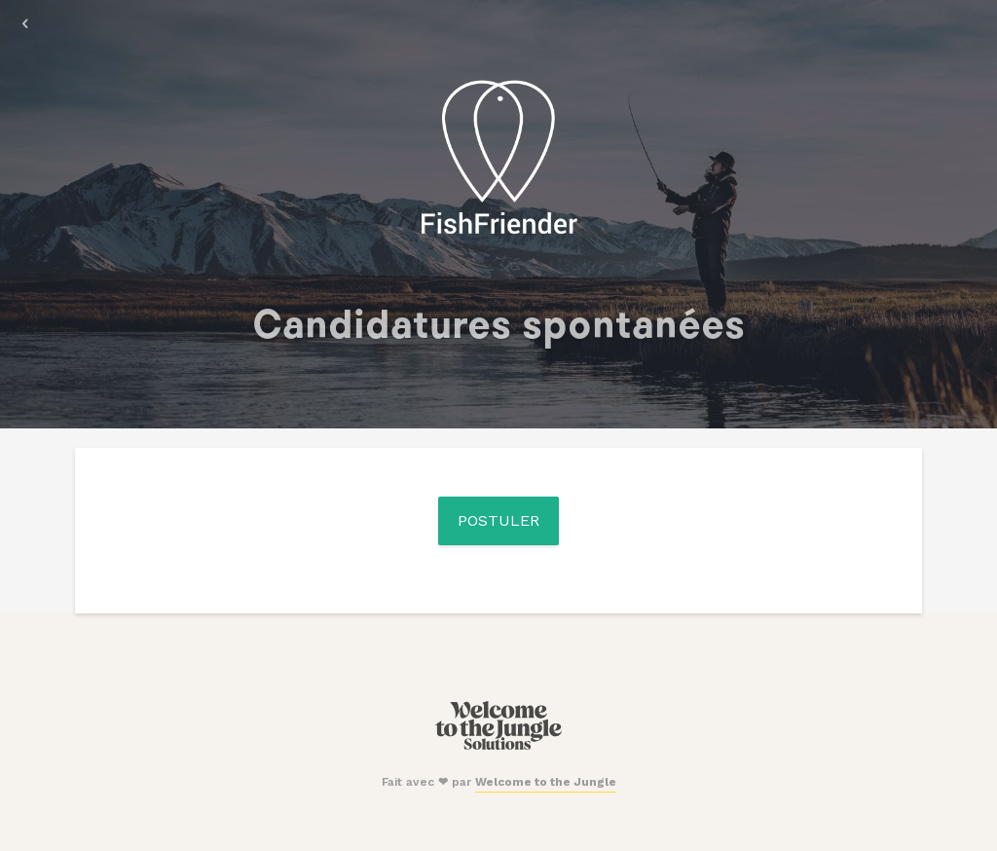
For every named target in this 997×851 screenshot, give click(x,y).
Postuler (498, 520)
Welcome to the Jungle (545, 782)
